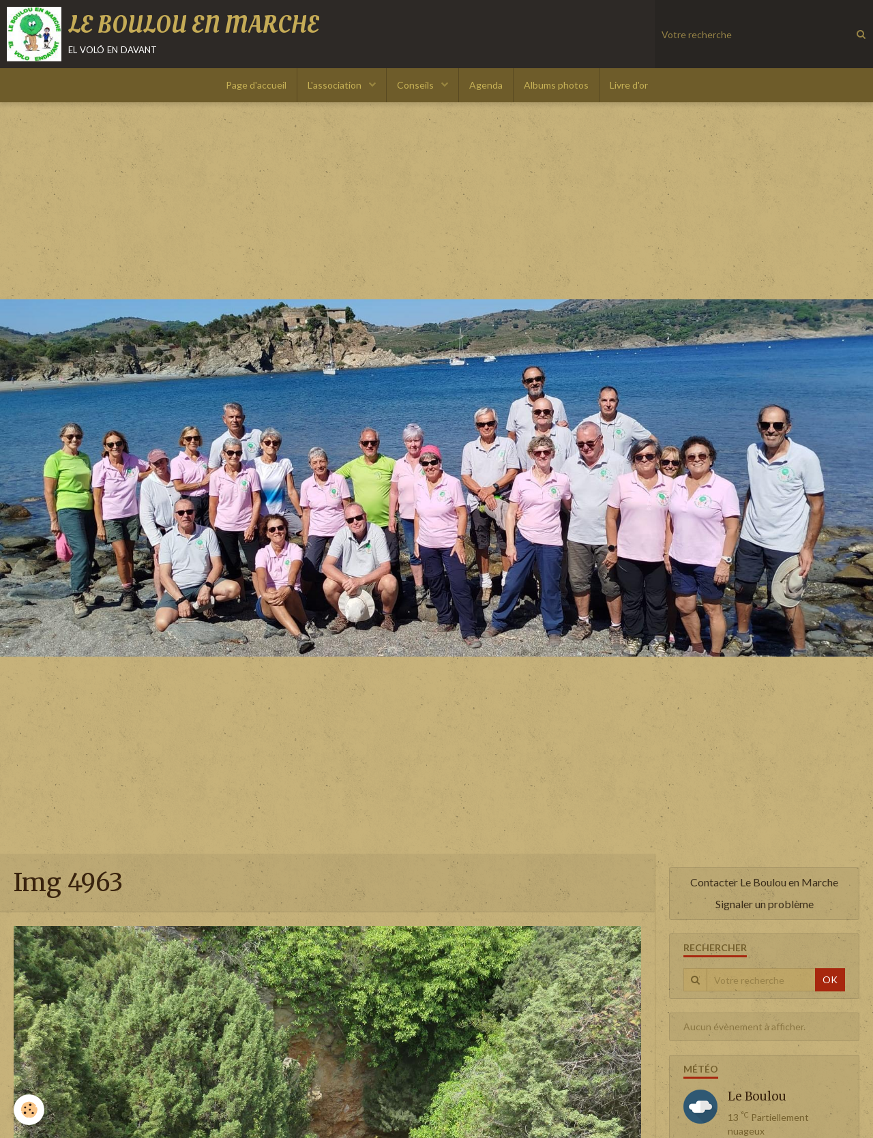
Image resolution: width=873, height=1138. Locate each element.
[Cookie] (29, 1109)
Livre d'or (629, 85)
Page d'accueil (256, 85)
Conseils (416, 85)
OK (830, 979)
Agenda (486, 85)
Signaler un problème (764, 903)
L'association (336, 85)
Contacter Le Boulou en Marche (764, 881)
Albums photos (556, 85)
